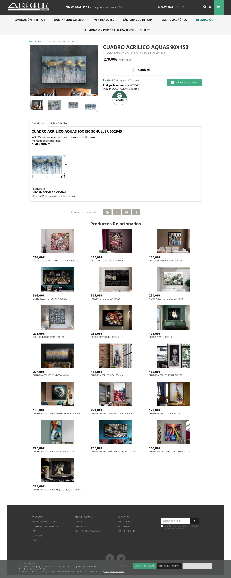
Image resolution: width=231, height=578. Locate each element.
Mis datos (123, 526)
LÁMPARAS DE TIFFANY (139, 20)
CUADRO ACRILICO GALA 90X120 (165, 413)
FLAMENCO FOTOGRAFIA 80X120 (107, 261)
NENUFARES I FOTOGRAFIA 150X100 (167, 299)
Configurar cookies (197, 565)
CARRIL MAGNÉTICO (176, 20)
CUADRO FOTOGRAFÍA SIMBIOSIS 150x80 (53, 451)
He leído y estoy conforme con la (179, 527)
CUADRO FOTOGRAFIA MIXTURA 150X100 (111, 413)
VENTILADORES (105, 20)
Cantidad (144, 69)
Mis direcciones (127, 531)
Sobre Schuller (58, 123)
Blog (34, 540)
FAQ (34, 531)
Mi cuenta (123, 517)
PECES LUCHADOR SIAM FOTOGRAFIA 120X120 (56, 261)
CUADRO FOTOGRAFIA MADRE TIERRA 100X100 (56, 413)
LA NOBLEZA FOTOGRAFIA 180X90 (50, 299)
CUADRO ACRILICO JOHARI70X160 (165, 375)
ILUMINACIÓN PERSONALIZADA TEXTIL (109, 30)
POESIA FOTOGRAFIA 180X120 (106, 299)
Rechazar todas (169, 565)
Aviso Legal (81, 526)
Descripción (38, 123)
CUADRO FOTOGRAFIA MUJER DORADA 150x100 (57, 490)
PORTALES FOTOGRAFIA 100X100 (165, 261)
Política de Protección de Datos (181, 527)
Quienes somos (83, 517)
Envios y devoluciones (44, 521)
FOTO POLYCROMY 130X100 (105, 337)
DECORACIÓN (206, 20)
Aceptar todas (144, 565)
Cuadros (134, 88)
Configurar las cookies (114, 571)
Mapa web (37, 535)
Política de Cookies (38, 569)
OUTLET (144, 30)
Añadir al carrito (184, 82)
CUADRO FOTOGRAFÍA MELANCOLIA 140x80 (113, 451)
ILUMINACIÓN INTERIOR (31, 20)
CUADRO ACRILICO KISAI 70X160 (107, 375)
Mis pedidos (124, 521)
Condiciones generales (45, 526)
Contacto (37, 517)
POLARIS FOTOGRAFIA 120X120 (48, 337)
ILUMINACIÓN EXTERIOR (71, 20)
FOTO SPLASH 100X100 (160, 337)
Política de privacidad (87, 531)
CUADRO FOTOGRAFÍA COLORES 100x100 (169, 451)
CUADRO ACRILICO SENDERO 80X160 (51, 375)
